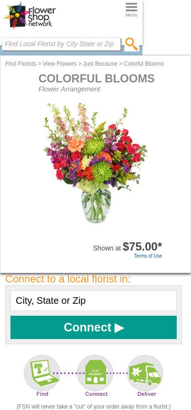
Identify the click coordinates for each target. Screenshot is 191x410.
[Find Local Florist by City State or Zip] (61, 43)
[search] (131, 43)
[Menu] (131, 10)
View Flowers (59, 63)
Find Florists (20, 63)
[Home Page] (29, 29)
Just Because (100, 63)
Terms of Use (148, 256)
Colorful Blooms (144, 63)
